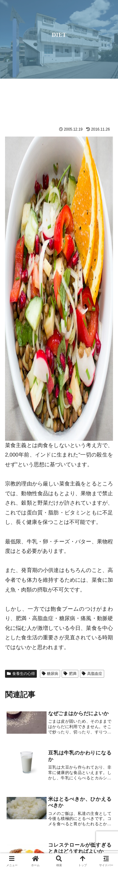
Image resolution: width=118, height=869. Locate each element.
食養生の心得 (21, 673)
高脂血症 (92, 673)
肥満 (70, 673)
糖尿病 (50, 673)
